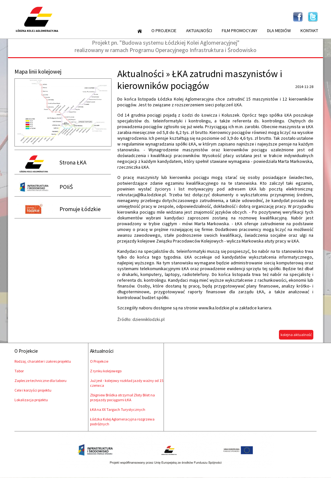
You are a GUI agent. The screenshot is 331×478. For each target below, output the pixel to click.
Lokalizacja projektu (31, 399)
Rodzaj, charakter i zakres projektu (42, 361)
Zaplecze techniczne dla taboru (40, 380)
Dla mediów (279, 30)
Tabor (19, 370)
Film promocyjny (239, 30)
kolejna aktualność (296, 334)
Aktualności (199, 30)
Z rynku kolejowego (105, 370)
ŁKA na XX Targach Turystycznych (117, 409)
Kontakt (309, 30)
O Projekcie (163, 30)
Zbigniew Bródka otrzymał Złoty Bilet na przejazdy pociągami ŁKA (122, 397)
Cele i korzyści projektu (32, 390)
